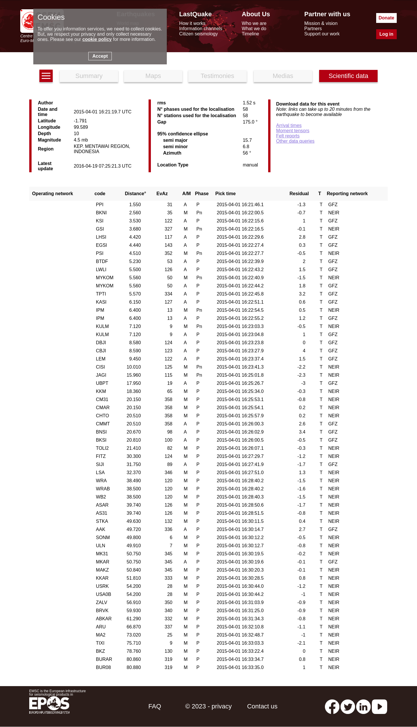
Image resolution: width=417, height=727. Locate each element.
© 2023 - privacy (208, 706)
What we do (254, 28)
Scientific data (348, 75)
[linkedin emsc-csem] (363, 706)
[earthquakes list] (46, 76)
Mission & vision (321, 23)
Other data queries (295, 141)
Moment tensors (293, 130)
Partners (313, 28)
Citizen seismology (198, 33)
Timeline (250, 33)
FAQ (154, 706)
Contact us (262, 706)
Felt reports (288, 135)
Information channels (200, 28)
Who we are (254, 23)
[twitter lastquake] (348, 706)
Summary (89, 75)
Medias (283, 75)
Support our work (322, 33)
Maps (153, 75)
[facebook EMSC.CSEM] (332, 706)
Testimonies (217, 75)
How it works (192, 23)
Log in (386, 34)
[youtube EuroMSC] (379, 706)
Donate (386, 17)
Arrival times (289, 125)
